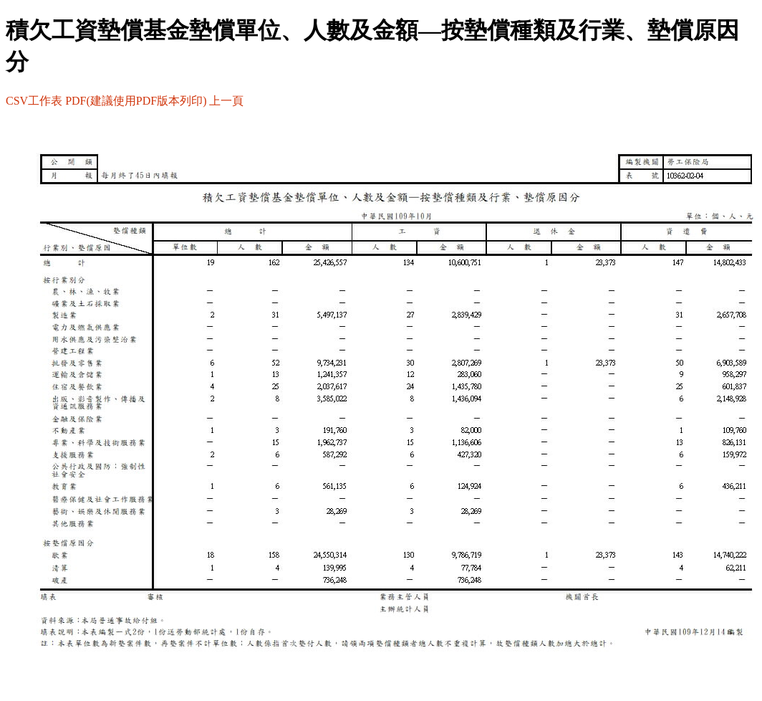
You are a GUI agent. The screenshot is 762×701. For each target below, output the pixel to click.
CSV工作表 (34, 101)
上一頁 (226, 101)
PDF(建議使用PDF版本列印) (135, 101)
